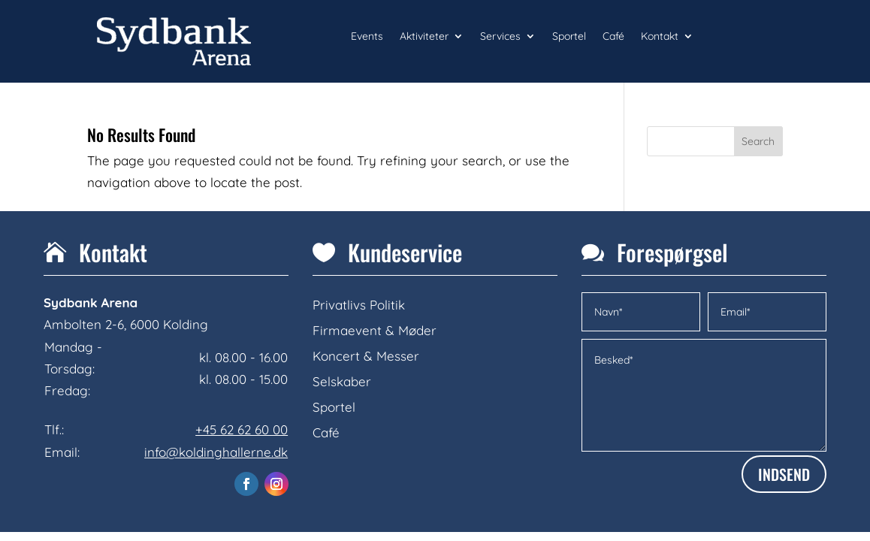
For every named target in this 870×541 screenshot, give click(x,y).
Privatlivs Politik (359, 305)
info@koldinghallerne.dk (216, 452)
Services (500, 37)
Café (613, 37)
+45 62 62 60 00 (241, 429)
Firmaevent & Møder (375, 330)
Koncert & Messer (366, 356)
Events (367, 37)
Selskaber (342, 381)
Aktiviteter (424, 37)
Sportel (569, 37)
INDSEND (784, 474)
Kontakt (659, 37)
